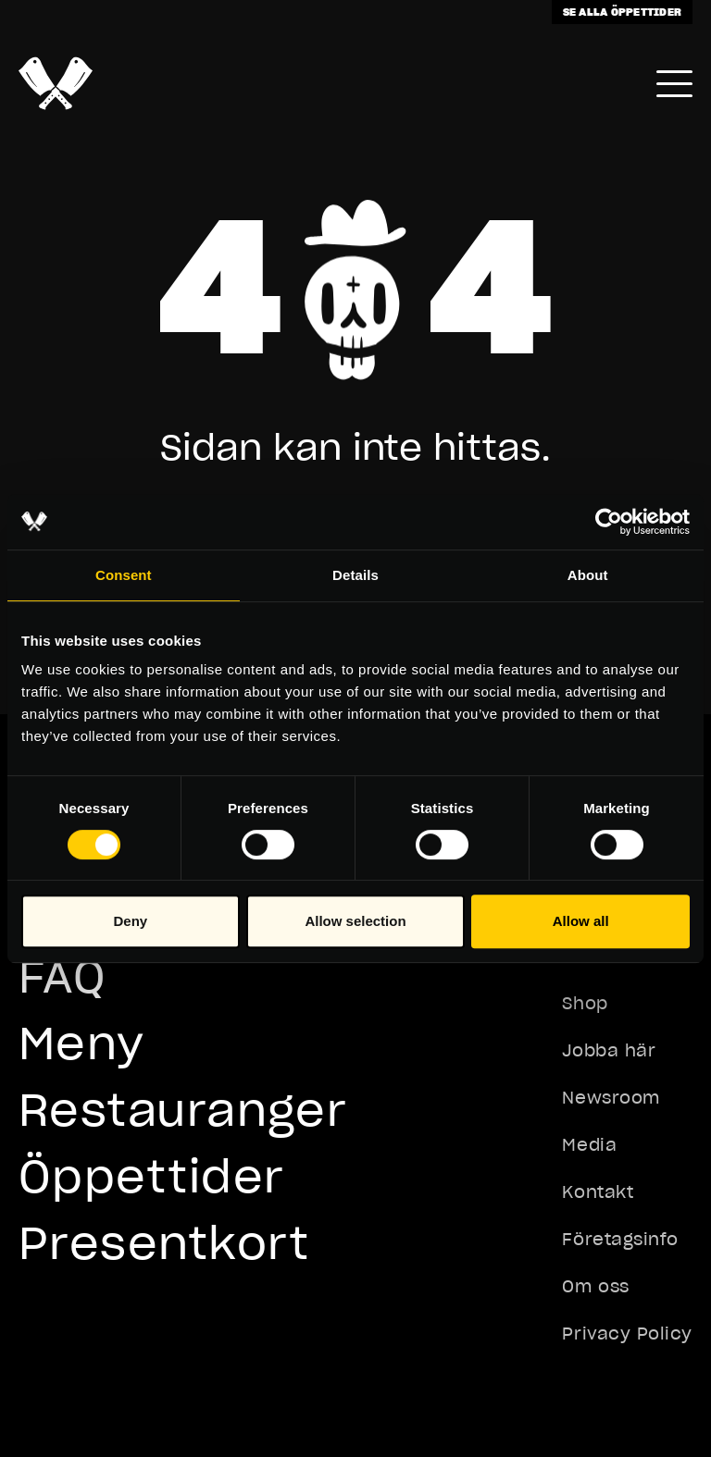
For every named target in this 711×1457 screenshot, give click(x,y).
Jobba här (608, 1050)
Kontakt (597, 1192)
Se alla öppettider (622, 12)
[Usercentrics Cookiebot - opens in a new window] (609, 522)
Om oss (595, 1286)
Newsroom (610, 1097)
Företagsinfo (620, 1239)
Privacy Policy (627, 1333)
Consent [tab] (123, 575)
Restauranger (183, 1109)
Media (589, 1144)
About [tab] (588, 575)
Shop (584, 1003)
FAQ (62, 976)
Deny (130, 921)
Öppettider (151, 1176)
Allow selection (355, 921)
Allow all (581, 921)
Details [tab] (355, 575)
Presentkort (164, 1243)
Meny (82, 1043)
